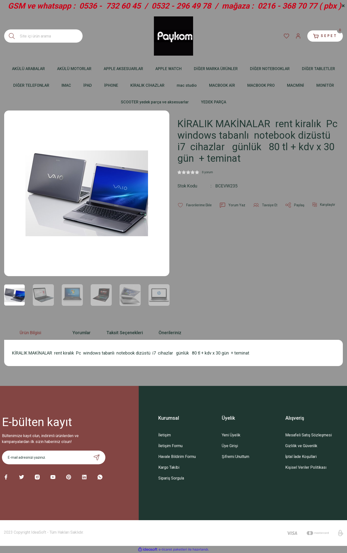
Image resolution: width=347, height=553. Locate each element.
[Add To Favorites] (194, 205)
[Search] (43, 36)
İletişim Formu (170, 445)
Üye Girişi (230, 445)
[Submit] (96, 457)
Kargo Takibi (168, 467)
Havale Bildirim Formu (177, 456)
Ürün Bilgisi (30, 332)
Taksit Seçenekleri (124, 332)
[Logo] (173, 36)
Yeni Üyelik (231, 435)
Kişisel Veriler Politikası (305, 467)
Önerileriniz (170, 332)
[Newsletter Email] (53, 457)
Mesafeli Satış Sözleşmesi (308, 435)
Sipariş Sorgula (171, 478)
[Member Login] (297, 36)
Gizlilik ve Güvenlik (301, 445)
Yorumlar (82, 332)
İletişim (164, 435)
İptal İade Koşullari (301, 456)
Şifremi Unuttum (235, 456)
